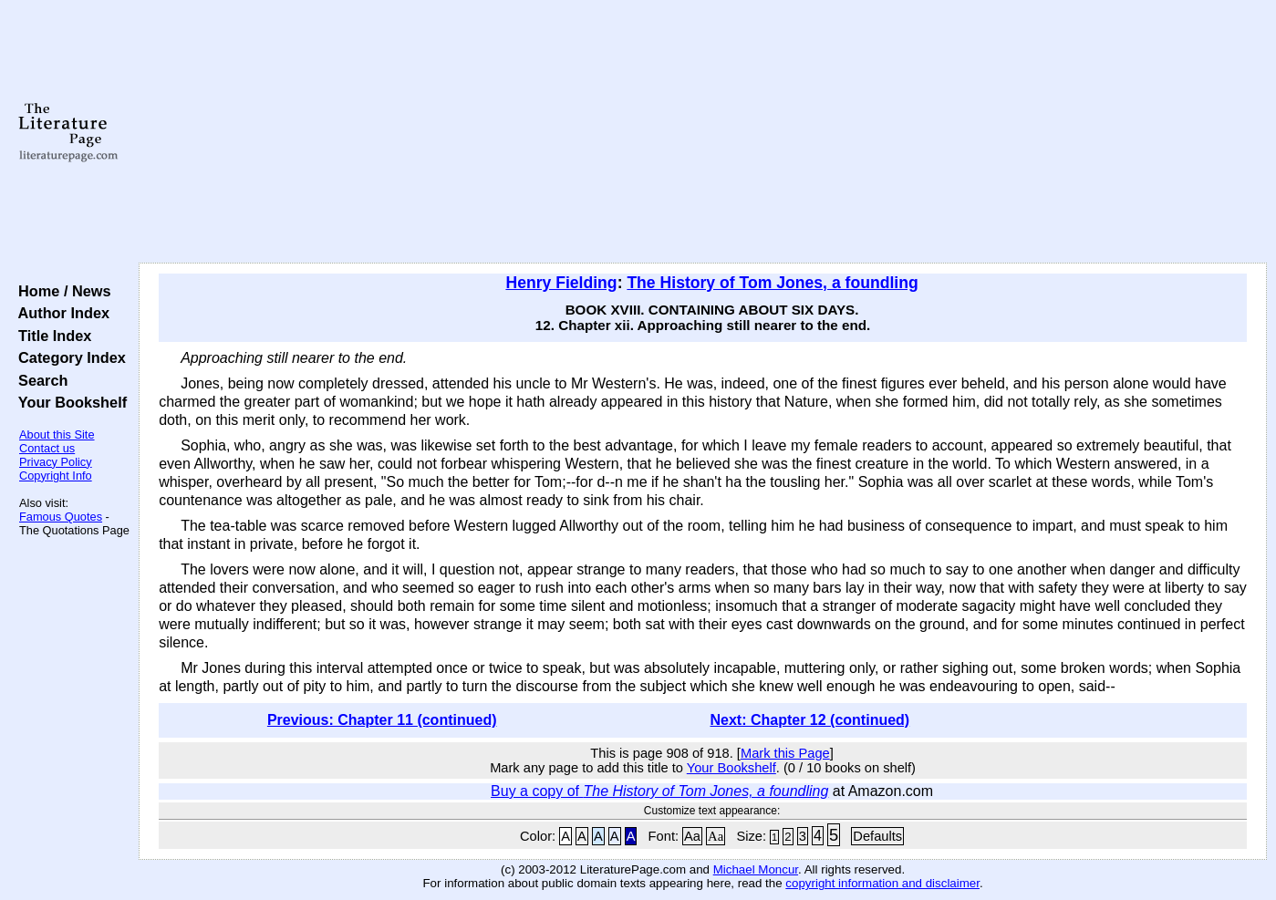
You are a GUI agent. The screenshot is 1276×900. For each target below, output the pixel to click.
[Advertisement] (703, 132)
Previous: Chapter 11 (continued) (382, 720)
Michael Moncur (755, 869)
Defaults (877, 836)
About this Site (57, 434)
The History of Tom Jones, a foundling (772, 283)
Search (38, 380)
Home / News (60, 291)
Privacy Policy (55, 462)
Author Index (59, 313)
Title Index (50, 335)
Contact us (47, 448)
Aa (692, 836)
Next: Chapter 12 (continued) (810, 720)
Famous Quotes (60, 516)
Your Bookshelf (68, 402)
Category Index (68, 357)
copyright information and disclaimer (882, 883)
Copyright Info (55, 475)
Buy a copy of (659, 791)
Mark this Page (785, 753)
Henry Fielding (561, 283)
